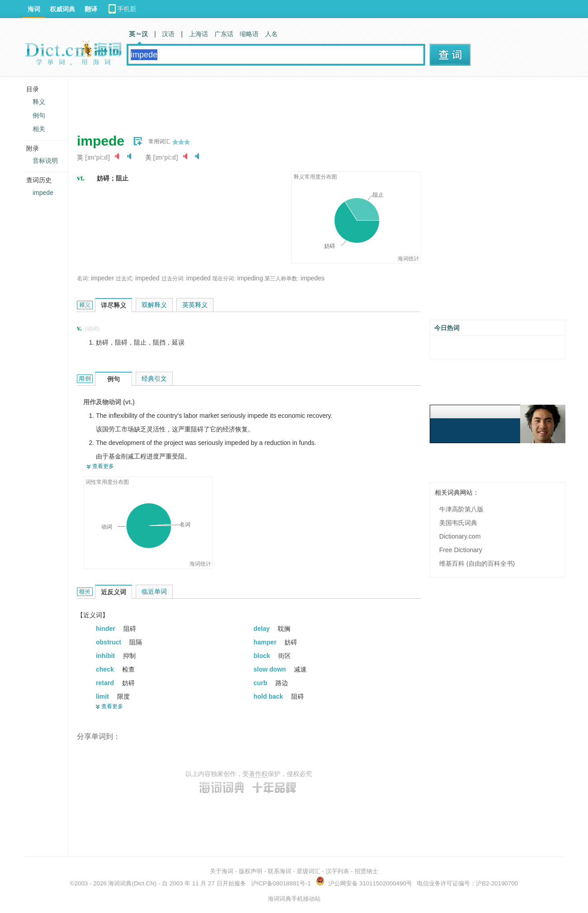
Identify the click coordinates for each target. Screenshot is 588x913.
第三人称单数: (282, 278)
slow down (271, 669)
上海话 (198, 34)
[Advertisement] (241, 101)
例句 (39, 115)
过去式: (124, 278)
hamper (266, 642)
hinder (106, 628)
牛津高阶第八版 (461, 509)
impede (43, 192)
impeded (147, 278)
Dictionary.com (460, 536)
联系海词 (279, 871)
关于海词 (221, 871)
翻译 (91, 9)
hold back (269, 696)
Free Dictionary (460, 549)
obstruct (109, 642)
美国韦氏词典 (458, 522)
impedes (313, 278)
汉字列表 (337, 871)
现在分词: (223, 278)
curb (261, 682)
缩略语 (249, 34)
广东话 (223, 34)
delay (263, 628)
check (106, 669)
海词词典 (120, 883)
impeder (102, 278)
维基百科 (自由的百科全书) (477, 563)
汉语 (168, 34)
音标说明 (45, 160)
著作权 (258, 773)
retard (106, 682)
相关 (39, 128)
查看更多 (103, 466)
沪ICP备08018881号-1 (281, 883)
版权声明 (250, 871)
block (263, 655)
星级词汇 (308, 871)
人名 (271, 34)
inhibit (106, 655)
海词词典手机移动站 (294, 898)
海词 (34, 9)
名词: (83, 278)
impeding (250, 278)
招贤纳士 (366, 871)
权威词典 (62, 9)
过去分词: (173, 278)
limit (103, 696)
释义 (39, 101)
